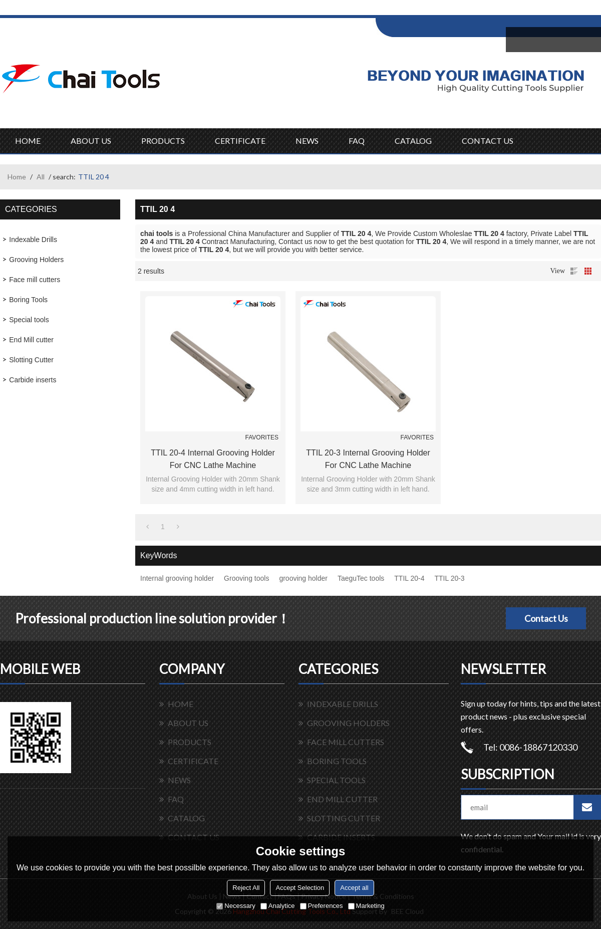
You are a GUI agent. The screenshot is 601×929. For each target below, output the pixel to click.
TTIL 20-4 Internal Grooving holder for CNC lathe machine (213, 459)
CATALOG (413, 140)
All (41, 176)
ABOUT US (91, 140)
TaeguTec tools (361, 578)
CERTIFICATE (240, 140)
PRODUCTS (163, 140)
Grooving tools (246, 578)
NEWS (307, 140)
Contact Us (546, 618)
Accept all (354, 887)
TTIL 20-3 (449, 578)
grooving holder (303, 578)
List (574, 271)
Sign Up (459, 11)
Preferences (321, 905)
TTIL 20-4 (409, 578)
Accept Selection (299, 887)
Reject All (245, 887)
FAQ (357, 140)
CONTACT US (487, 140)
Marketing (366, 905)
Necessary (235, 905)
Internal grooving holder (177, 578)
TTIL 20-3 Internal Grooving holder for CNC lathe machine (368, 459)
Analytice (277, 905)
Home (17, 176)
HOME (28, 140)
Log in (437, 11)
